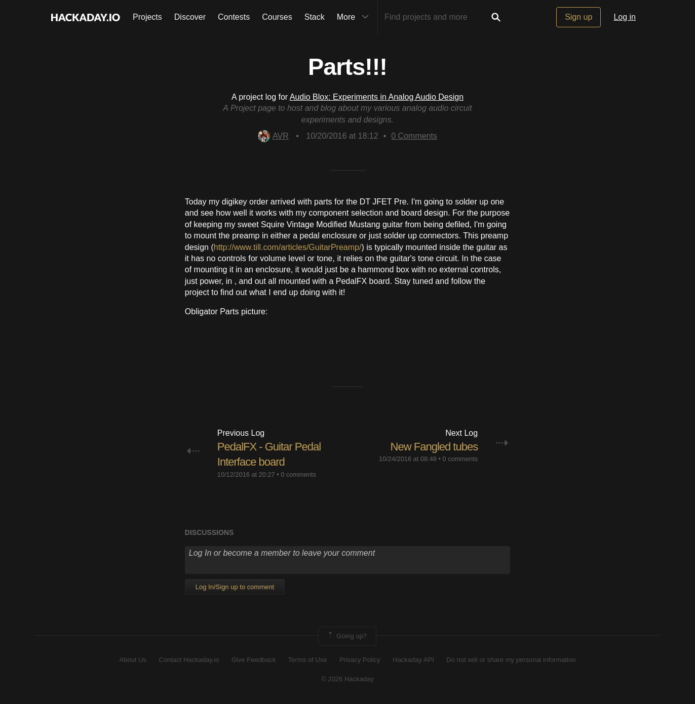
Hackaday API (413, 660)
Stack (314, 17)
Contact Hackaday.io (189, 660)
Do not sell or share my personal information (510, 660)
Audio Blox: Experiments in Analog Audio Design (377, 97)
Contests (234, 17)
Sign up (578, 17)
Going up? (346, 636)
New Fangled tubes (434, 446)
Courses (277, 17)
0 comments (298, 474)
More (355, 17)
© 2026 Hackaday (347, 679)
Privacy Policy (359, 660)
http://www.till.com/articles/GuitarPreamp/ (288, 247)
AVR (273, 136)
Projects (147, 17)
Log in (624, 17)
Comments (414, 136)
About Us (133, 660)
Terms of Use (307, 660)
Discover (190, 17)
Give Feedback (253, 660)
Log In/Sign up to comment (235, 587)
